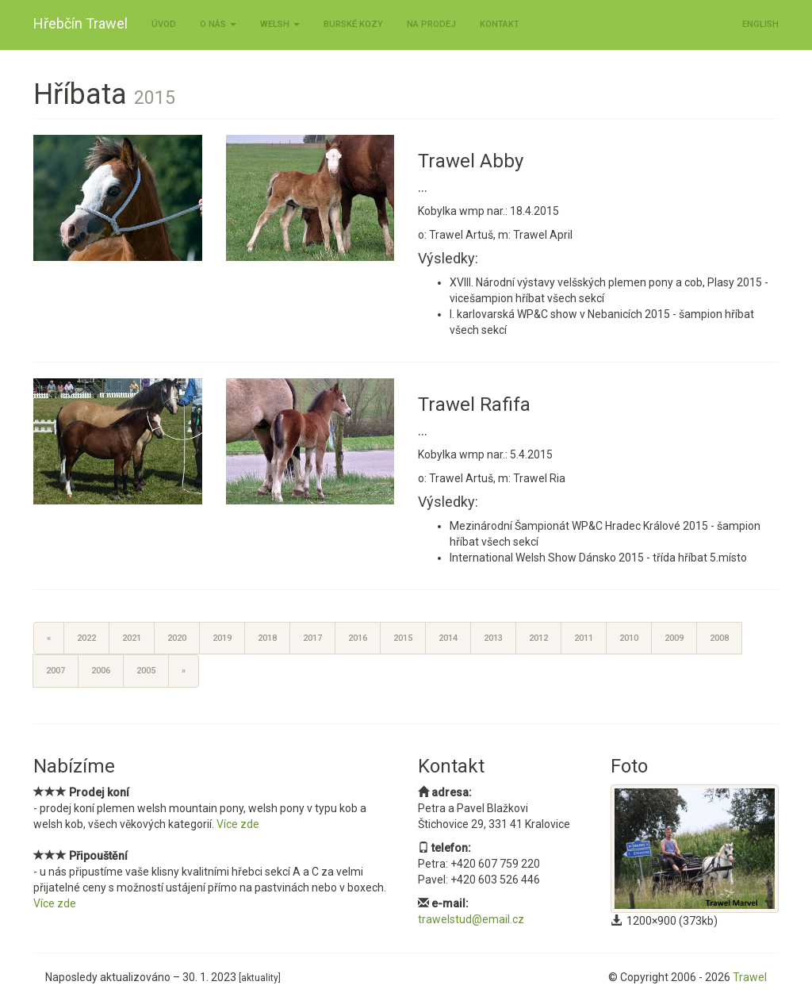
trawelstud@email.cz (471, 919)
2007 (55, 670)
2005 (145, 670)
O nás (218, 24)
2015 (402, 638)
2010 (628, 638)
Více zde (237, 824)
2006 (100, 670)
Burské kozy (353, 24)
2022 (86, 638)
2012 (538, 638)
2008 (719, 638)
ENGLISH (760, 24)
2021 (131, 638)
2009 (674, 638)
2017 (312, 638)
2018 (267, 638)
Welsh (280, 24)
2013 (493, 638)
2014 (448, 638)
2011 (583, 638)
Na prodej (431, 24)
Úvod (163, 24)
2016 (357, 638)
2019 (222, 638)
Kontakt (499, 24)
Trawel (750, 977)
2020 (176, 638)
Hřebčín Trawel (80, 23)
